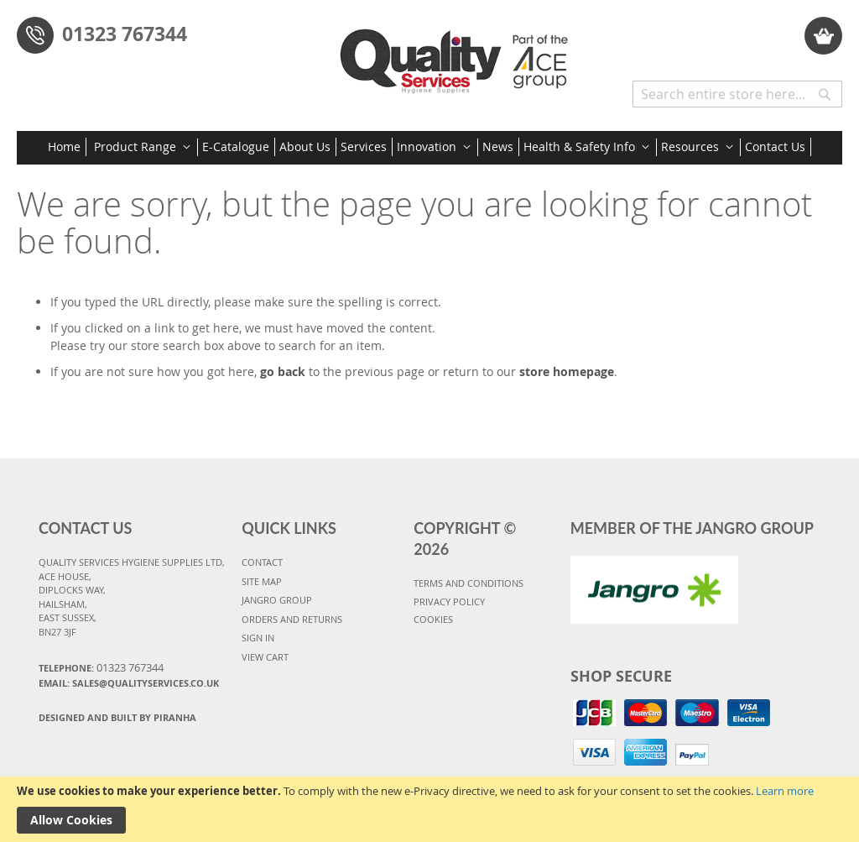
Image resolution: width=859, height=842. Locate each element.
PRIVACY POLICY (449, 601)
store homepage (566, 371)
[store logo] (458, 55)
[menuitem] (67, 147)
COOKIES (433, 619)
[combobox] (737, 94)
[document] (429, 809)
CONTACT (262, 562)
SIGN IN (258, 637)
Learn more (785, 790)
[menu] (429, 148)
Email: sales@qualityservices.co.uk (129, 683)
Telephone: (101, 667)
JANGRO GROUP (277, 600)
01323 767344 (124, 33)
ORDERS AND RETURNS (292, 619)
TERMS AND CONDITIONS (468, 583)
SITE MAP (262, 581)
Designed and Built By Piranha (117, 717)
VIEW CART (265, 657)
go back (282, 371)
